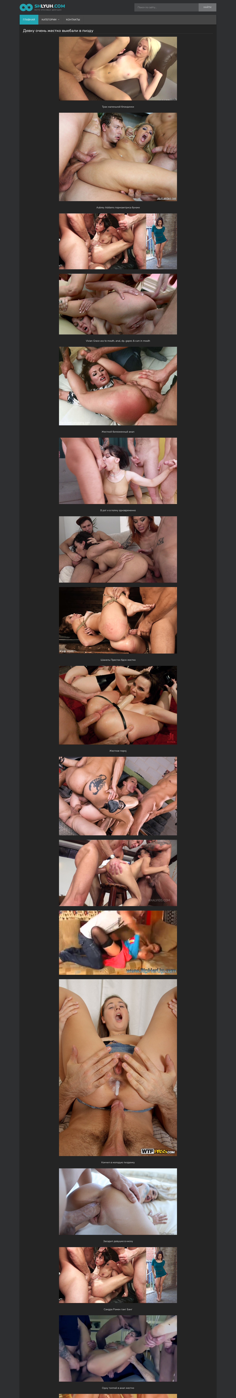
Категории (49, 19)
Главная (29, 19)
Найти (207, 7)
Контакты (73, 19)
